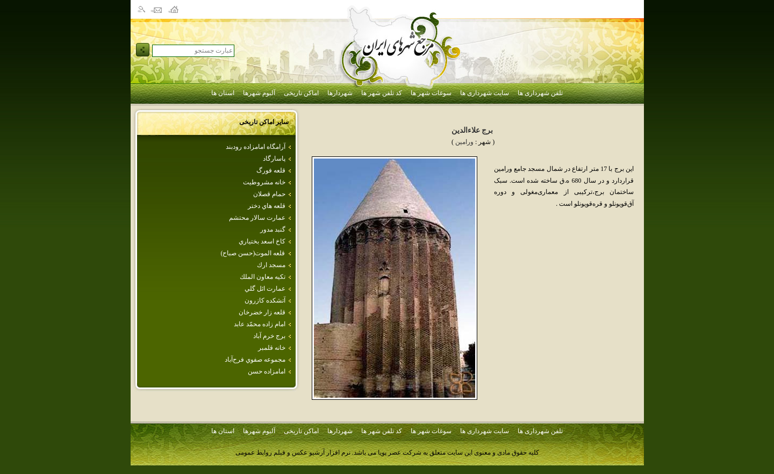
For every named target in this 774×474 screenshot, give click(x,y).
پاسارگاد (274, 158)
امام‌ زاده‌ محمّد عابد (259, 324)
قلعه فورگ (270, 170)
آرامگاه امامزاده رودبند (255, 146)
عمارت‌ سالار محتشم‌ (257, 217)
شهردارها (340, 93)
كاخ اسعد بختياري (262, 241)
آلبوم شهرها (259, 93)
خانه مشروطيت (264, 182)
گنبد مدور (272, 229)
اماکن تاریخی (301, 93)
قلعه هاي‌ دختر (266, 206)
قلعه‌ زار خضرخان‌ (262, 312)
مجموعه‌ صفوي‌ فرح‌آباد (255, 359)
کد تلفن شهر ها (381, 93)
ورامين (464, 142)
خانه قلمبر (271, 347)
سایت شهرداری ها (484, 93)
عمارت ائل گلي (265, 288)
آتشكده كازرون (265, 300)
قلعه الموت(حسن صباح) (253, 253)
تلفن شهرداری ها (540, 93)
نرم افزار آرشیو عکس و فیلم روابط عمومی (292, 452)
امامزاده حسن (266, 371)
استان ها (222, 93)
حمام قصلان (269, 194)
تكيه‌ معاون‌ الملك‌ (262, 277)
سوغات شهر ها (431, 93)
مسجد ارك (271, 265)
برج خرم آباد (269, 336)
